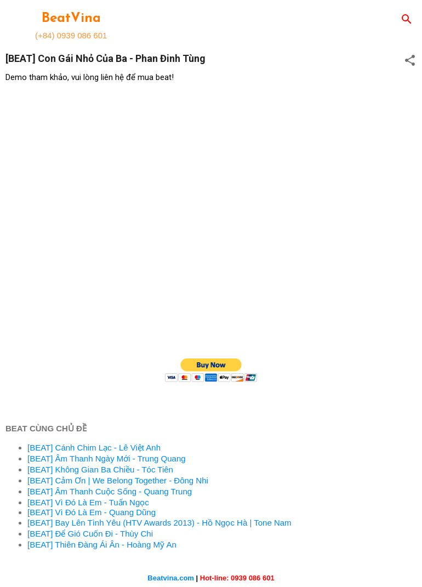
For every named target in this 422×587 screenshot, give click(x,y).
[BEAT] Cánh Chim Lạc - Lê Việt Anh (94, 447)
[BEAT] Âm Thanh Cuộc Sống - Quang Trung (109, 491)
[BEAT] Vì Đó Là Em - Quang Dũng (91, 512)
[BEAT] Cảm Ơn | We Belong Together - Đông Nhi (117, 480)
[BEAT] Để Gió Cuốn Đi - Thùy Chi (90, 533)
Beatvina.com (170, 578)
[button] (410, 61)
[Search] (406, 20)
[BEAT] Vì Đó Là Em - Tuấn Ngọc (88, 502)
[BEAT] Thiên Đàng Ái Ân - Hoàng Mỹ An (101, 544)
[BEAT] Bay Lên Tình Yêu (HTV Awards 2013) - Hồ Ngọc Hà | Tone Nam (159, 522)
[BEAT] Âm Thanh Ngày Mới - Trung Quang (106, 458)
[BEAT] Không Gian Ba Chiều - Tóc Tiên (100, 469)
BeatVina (71, 18)
